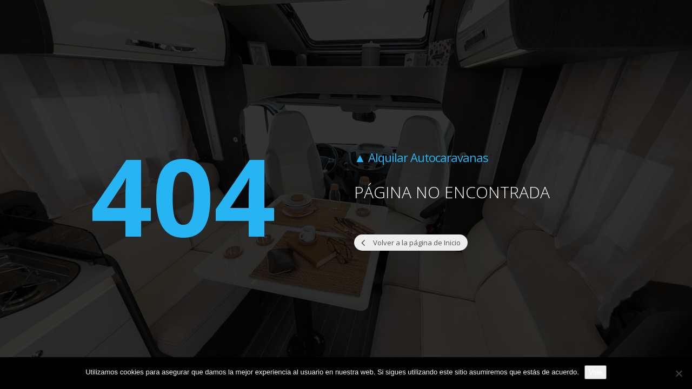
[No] (678, 373)
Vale (595, 372)
